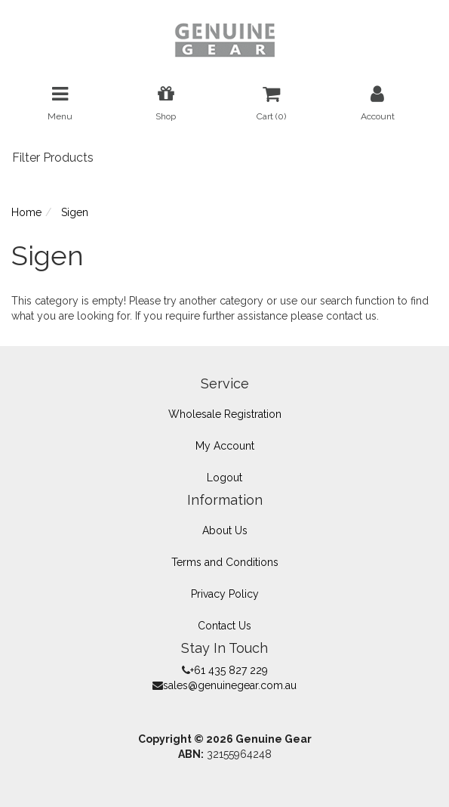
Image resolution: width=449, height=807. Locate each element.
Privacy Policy (225, 594)
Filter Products (53, 158)
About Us (225, 530)
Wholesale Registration (224, 414)
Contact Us (224, 626)
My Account (224, 446)
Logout (224, 478)
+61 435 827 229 (229, 670)
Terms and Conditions (224, 562)
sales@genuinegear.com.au (230, 685)
